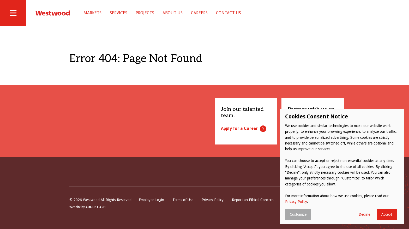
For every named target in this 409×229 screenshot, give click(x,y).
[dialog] (342, 166)
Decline (364, 214)
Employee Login (151, 200)
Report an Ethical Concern (253, 200)
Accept (386, 214)
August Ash (96, 207)
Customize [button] (298, 214)
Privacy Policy (213, 200)
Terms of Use (182, 200)
